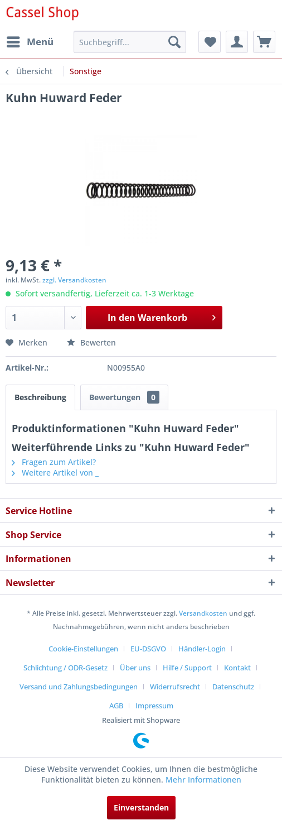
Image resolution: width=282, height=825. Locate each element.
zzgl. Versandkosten (74, 280)
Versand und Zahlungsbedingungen (79, 687)
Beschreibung (40, 397)
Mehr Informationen (203, 779)
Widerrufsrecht (175, 687)
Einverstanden (141, 807)
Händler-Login (202, 649)
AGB (116, 706)
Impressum (154, 706)
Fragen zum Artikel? (54, 462)
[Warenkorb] (264, 42)
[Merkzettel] (209, 42)
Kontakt (237, 668)
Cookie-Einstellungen (83, 649)
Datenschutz (233, 687)
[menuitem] (29, 42)
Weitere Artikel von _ (55, 472)
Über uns (135, 668)
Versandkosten (203, 613)
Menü (30, 40)
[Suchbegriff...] (130, 42)
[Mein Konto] (237, 42)
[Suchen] (174, 42)
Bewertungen (124, 397)
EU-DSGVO (148, 649)
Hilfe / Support (187, 668)
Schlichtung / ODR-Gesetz (65, 668)
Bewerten (91, 342)
